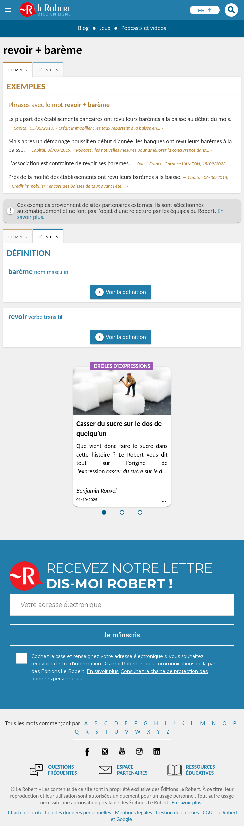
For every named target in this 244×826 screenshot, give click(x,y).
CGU (207, 812)
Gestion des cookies (177, 812)
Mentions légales (133, 812)
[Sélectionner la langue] (205, 10)
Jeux (105, 28)
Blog (83, 28)
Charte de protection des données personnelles (59, 812)
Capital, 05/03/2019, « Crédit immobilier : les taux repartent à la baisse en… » (89, 128)
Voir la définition (126, 292)
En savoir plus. (187, 802)
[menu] (8, 10)
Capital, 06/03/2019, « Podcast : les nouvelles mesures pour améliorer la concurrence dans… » (122, 150)
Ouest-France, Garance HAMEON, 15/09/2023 (181, 164)
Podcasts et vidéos (143, 28)
